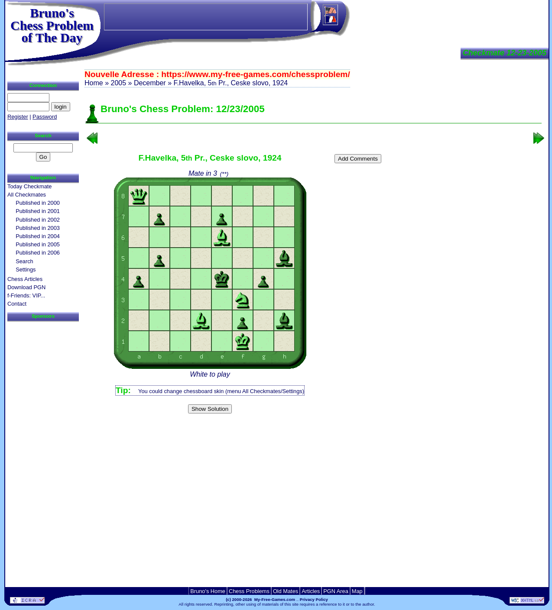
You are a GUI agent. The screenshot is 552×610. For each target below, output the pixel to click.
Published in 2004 (38, 236)
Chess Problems (249, 591)
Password (44, 116)
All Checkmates (26, 194)
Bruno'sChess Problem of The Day (52, 25)
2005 (118, 83)
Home (93, 83)
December (150, 83)
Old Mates (285, 591)
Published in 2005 (38, 244)
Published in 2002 (38, 219)
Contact (16, 303)
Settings (26, 269)
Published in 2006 (38, 252)
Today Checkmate (29, 186)
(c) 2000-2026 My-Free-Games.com (260, 599)
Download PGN (26, 287)
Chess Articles (24, 279)
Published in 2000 (38, 203)
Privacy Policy (314, 599)
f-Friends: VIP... (26, 295)
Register (17, 116)
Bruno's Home (207, 591)
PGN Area (335, 591)
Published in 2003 (38, 228)
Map (357, 591)
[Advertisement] (313, 430)
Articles (311, 591)
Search (24, 261)
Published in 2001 (38, 211)
